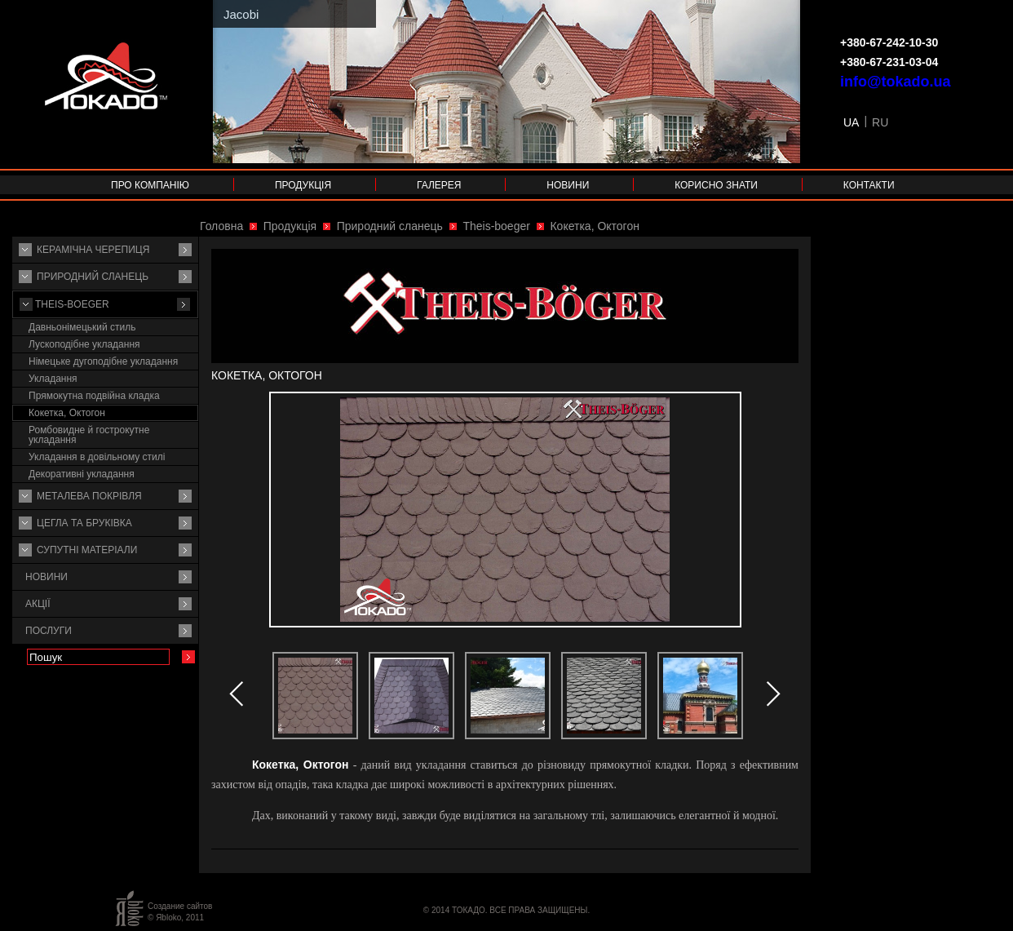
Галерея (439, 185)
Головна (221, 226)
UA (851, 122)
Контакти (869, 185)
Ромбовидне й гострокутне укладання (89, 435)
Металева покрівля (89, 496)
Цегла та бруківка (84, 523)
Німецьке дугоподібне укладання (103, 361)
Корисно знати (716, 185)
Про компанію (150, 185)
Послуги (48, 630)
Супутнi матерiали (87, 550)
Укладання (53, 378)
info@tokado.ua (895, 81)
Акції (38, 604)
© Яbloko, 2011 (176, 917)
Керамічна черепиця (93, 249)
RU (880, 122)
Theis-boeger (72, 304)
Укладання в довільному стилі (97, 457)
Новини (567, 185)
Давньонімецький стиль (82, 327)
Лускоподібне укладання (84, 344)
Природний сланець (92, 276)
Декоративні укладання (82, 474)
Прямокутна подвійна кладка (94, 395)
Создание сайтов (180, 906)
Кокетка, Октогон (67, 413)
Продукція (303, 185)
